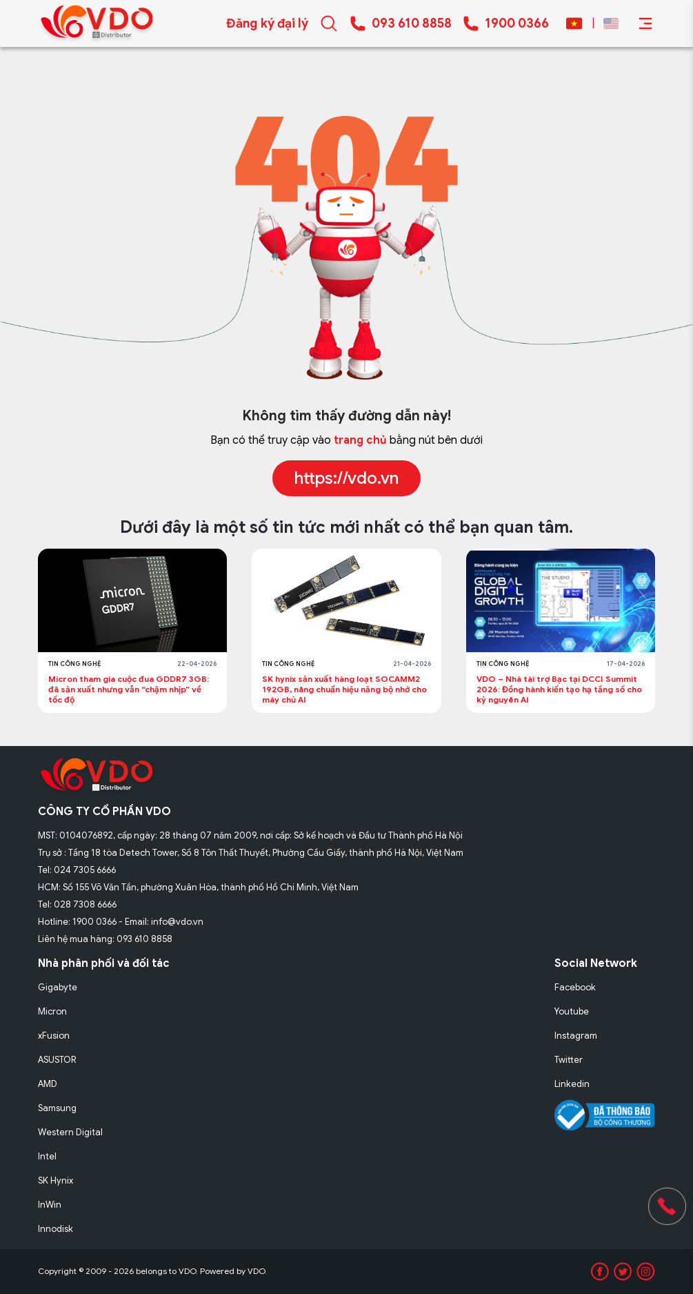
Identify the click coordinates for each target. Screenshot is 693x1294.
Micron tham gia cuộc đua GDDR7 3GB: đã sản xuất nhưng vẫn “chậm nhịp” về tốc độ (128, 689)
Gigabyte (57, 987)
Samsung (57, 1108)
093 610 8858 (412, 23)
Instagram (575, 1035)
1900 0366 (517, 23)
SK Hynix (55, 1180)
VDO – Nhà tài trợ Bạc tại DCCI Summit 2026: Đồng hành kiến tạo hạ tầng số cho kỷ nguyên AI (559, 689)
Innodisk (55, 1229)
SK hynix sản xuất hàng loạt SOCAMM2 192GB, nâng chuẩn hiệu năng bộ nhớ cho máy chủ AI (344, 689)
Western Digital (70, 1132)
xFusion (54, 1035)
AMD (47, 1084)
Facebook (575, 987)
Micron (52, 1011)
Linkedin (572, 1084)
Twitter (568, 1060)
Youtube (571, 1011)
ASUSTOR (57, 1060)
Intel (47, 1156)
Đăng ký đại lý (267, 23)
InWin (49, 1204)
